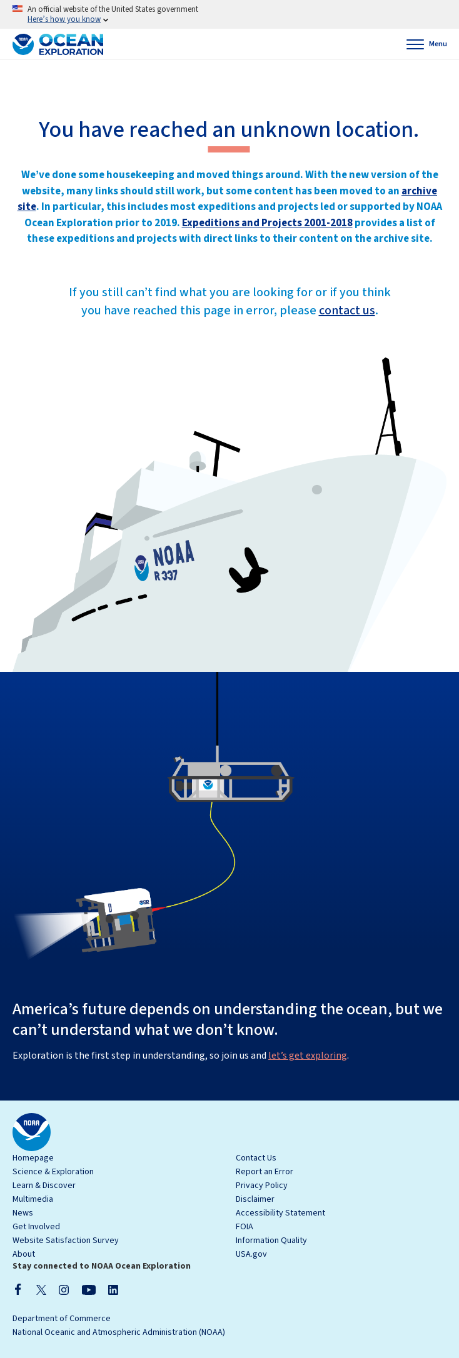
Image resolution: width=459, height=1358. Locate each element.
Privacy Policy (262, 1185)
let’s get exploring (307, 1055)
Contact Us (256, 1158)
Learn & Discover (44, 1185)
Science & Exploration (53, 1172)
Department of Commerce (62, 1318)
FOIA (244, 1227)
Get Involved (36, 1227)
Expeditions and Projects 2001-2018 (267, 223)
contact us (347, 310)
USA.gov (251, 1254)
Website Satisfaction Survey (66, 1240)
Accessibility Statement (280, 1213)
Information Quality (271, 1240)
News (23, 1213)
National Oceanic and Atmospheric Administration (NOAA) (119, 1332)
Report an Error (264, 1172)
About (24, 1254)
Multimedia (33, 1199)
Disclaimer (255, 1199)
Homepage (33, 1158)
